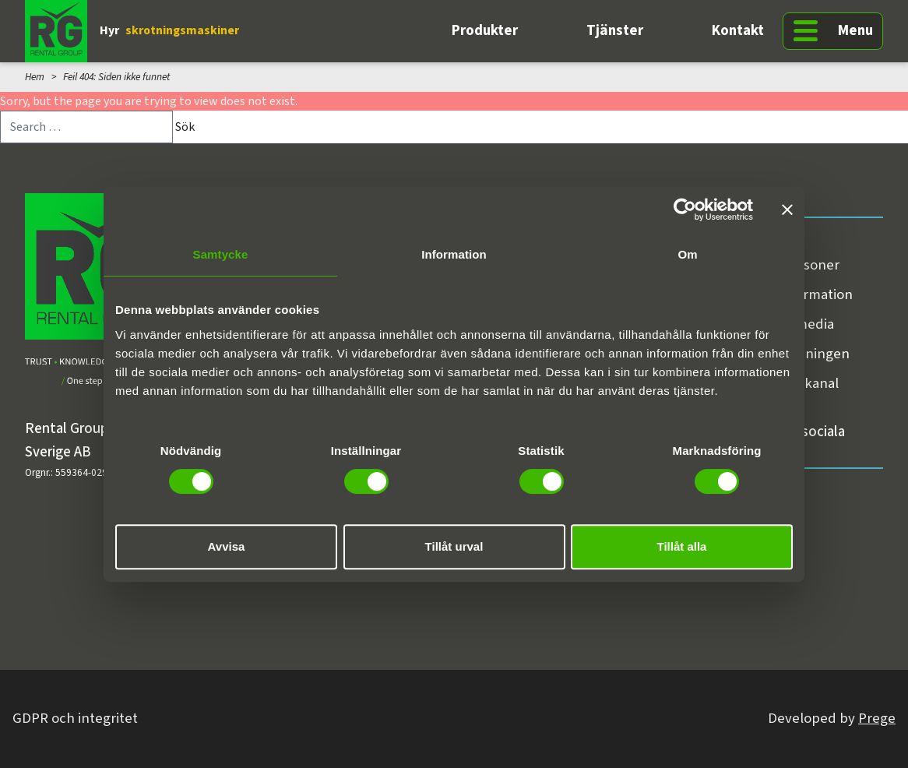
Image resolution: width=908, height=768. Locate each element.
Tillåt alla (682, 546)
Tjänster (614, 30)
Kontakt (738, 30)
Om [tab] (687, 254)
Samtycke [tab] (220, 254)
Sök (185, 127)
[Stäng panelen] (787, 209)
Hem (34, 76)
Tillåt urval (454, 546)
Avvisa (226, 546)
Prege (877, 718)
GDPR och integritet (75, 718)
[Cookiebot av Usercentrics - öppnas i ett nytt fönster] (685, 209)
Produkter (485, 30)
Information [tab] (454, 254)
